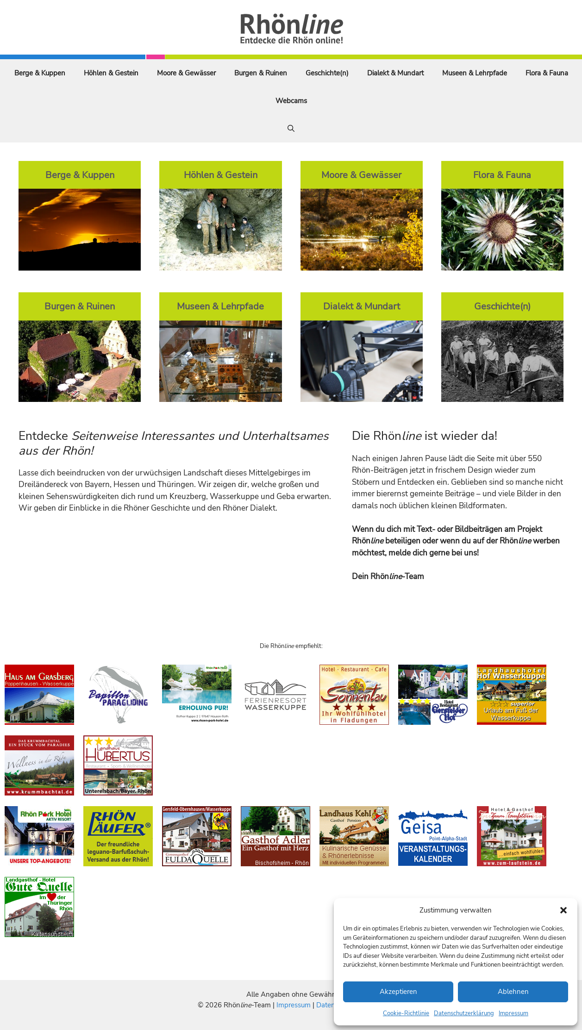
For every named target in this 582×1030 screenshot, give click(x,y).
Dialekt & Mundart (395, 73)
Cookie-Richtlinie (406, 1013)
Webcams (291, 100)
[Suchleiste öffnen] (291, 128)
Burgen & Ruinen (260, 73)
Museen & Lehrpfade (474, 73)
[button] (563, 910)
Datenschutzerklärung (464, 1013)
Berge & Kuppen (39, 73)
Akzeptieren (398, 991)
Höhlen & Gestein (111, 73)
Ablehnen (513, 991)
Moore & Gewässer (186, 73)
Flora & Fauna (547, 73)
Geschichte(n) (327, 73)
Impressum (513, 1013)
